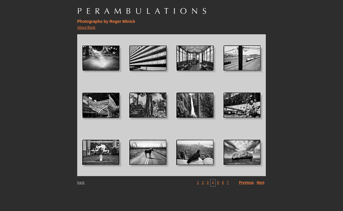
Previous (246, 183)
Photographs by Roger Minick (106, 21)
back (81, 183)
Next (260, 183)
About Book (86, 27)
